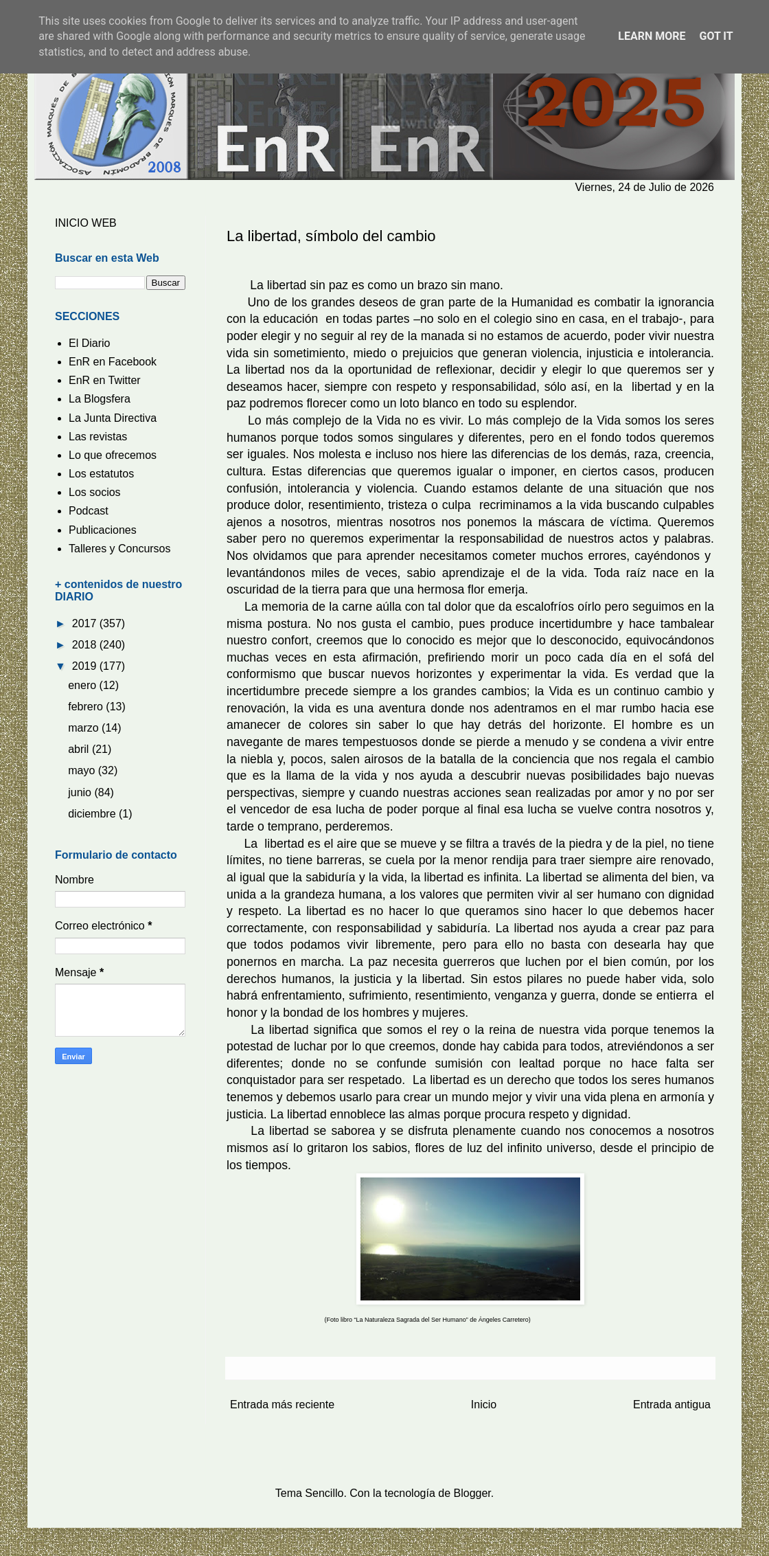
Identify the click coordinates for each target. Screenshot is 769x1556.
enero (83, 685)
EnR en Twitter (105, 380)
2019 (86, 666)
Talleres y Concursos (120, 548)
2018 (86, 645)
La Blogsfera (99, 399)
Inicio (483, 1404)
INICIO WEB (86, 223)
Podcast (88, 511)
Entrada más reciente (282, 1404)
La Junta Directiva (113, 418)
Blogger (472, 1493)
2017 (86, 623)
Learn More (651, 36)
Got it (716, 36)
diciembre (93, 814)
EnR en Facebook (113, 362)
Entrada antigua (672, 1404)
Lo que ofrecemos (113, 455)
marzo (85, 728)
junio (81, 792)
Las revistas (98, 436)
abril (80, 749)
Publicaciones (103, 530)
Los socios (95, 492)
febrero (87, 706)
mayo (83, 770)
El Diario (89, 343)
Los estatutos (101, 474)
